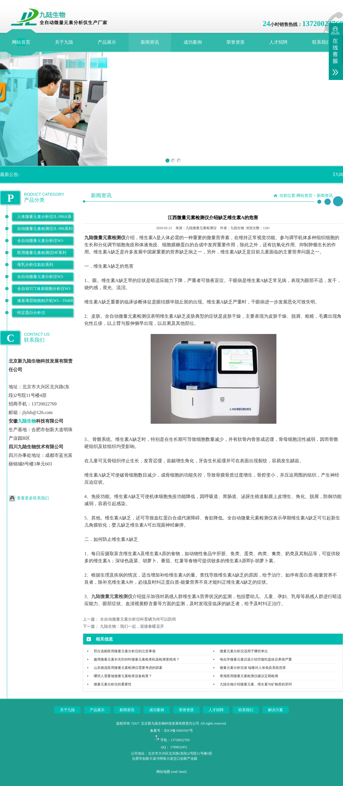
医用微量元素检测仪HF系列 (41, 253)
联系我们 (321, 42)
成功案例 (193, 42)
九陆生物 (27, 421)
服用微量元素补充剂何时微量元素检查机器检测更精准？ (137, 659)
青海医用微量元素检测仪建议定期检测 (249, 676)
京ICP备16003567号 (178, 731)
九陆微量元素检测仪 (111, 596)
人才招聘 (278, 42)
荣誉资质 (235, 42)
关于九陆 (64, 42)
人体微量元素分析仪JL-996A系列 (44, 221)
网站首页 (21, 42)
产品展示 (107, 42)
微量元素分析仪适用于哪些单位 (244, 651)
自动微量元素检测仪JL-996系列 (45, 229)
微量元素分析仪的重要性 (112, 684)
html (182, 772)
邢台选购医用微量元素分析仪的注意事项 (124, 651)
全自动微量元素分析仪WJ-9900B (40, 281)
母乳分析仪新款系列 (35, 265)
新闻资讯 (150, 42)
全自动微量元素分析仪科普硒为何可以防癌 (138, 619)
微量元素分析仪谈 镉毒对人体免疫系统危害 (253, 668)
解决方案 (275, 710)
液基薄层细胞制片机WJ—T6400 (45, 301)
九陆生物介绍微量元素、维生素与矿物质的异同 (256, 684)
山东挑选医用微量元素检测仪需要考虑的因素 (128, 668)
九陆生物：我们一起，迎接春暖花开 (132, 626)
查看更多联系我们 (33, 498)
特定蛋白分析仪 (31, 313)
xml (175, 772)
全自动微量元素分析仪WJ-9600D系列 (40, 245)
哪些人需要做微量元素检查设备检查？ (123, 676)
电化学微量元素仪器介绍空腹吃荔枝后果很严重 (256, 659)
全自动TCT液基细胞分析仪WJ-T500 (44, 293)
